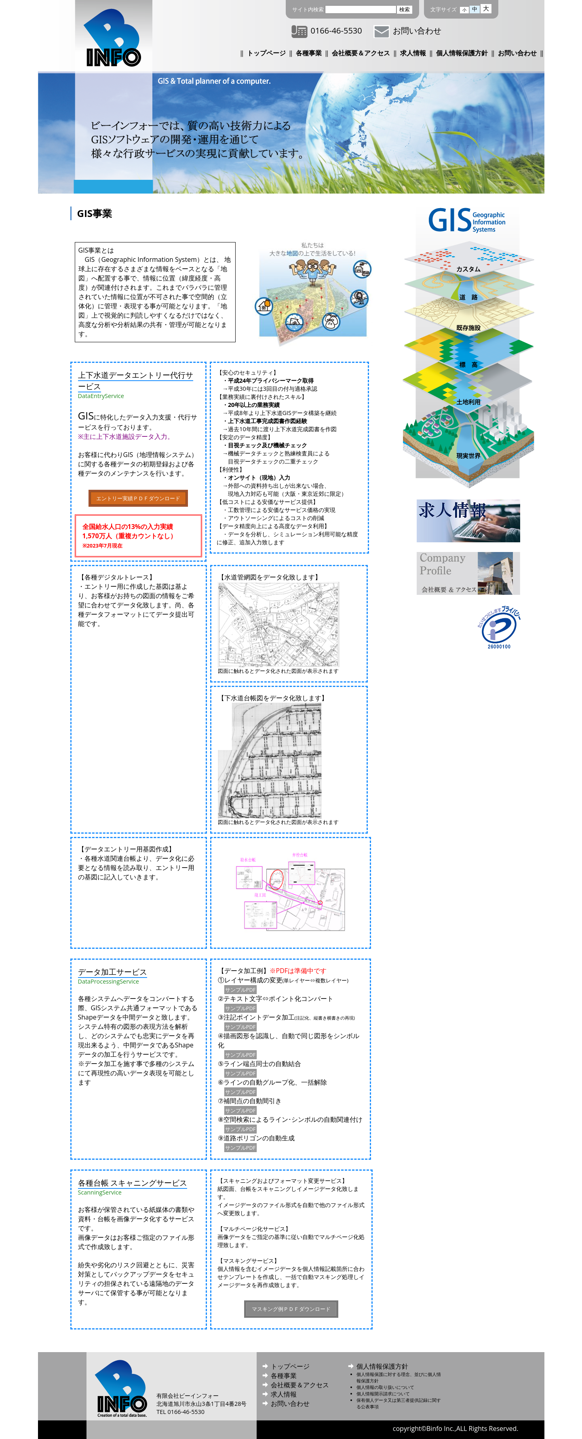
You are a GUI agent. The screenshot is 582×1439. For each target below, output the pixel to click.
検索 (404, 9)
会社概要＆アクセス (361, 52)
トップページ (266, 52)
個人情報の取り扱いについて (385, 1387)
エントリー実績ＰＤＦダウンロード (138, 498)
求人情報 (413, 52)
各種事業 (309, 52)
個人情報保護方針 (462, 52)
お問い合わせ (407, 30)
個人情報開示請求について (383, 1394)
